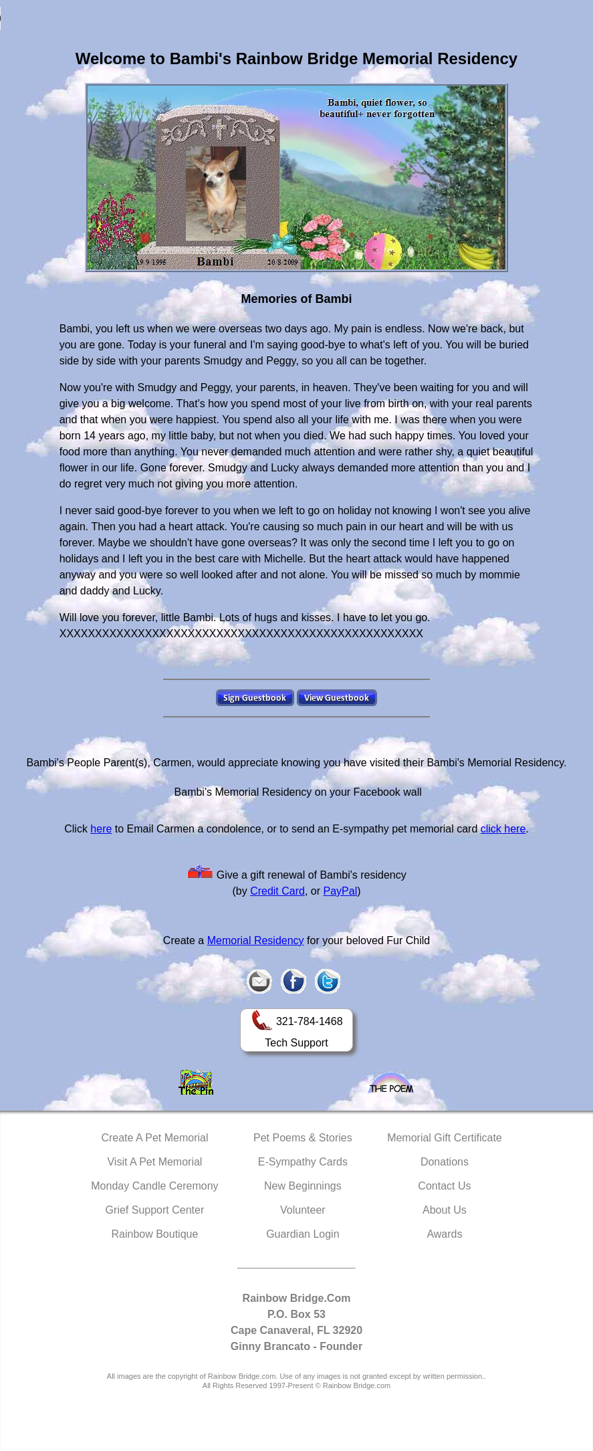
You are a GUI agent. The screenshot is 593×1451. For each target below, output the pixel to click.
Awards (444, 1234)
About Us (445, 1210)
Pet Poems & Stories (302, 1137)
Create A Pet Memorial (154, 1137)
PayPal (341, 891)
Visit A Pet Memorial (154, 1161)
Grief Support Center (155, 1210)
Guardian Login (302, 1234)
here (101, 828)
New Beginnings (303, 1186)
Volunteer (303, 1210)
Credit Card (277, 891)
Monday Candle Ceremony (154, 1186)
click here (503, 828)
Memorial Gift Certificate (444, 1137)
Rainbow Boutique (154, 1234)
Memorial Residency (255, 940)
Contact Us (444, 1186)
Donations (445, 1161)
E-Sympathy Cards (303, 1161)
